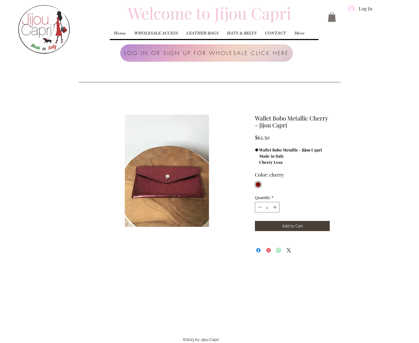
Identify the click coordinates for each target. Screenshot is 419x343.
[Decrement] (259, 207)
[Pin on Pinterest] (268, 250)
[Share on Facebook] (258, 250)
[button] (206, 53)
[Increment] (275, 207)
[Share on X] (289, 250)
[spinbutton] (267, 207)
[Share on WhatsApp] (279, 250)
